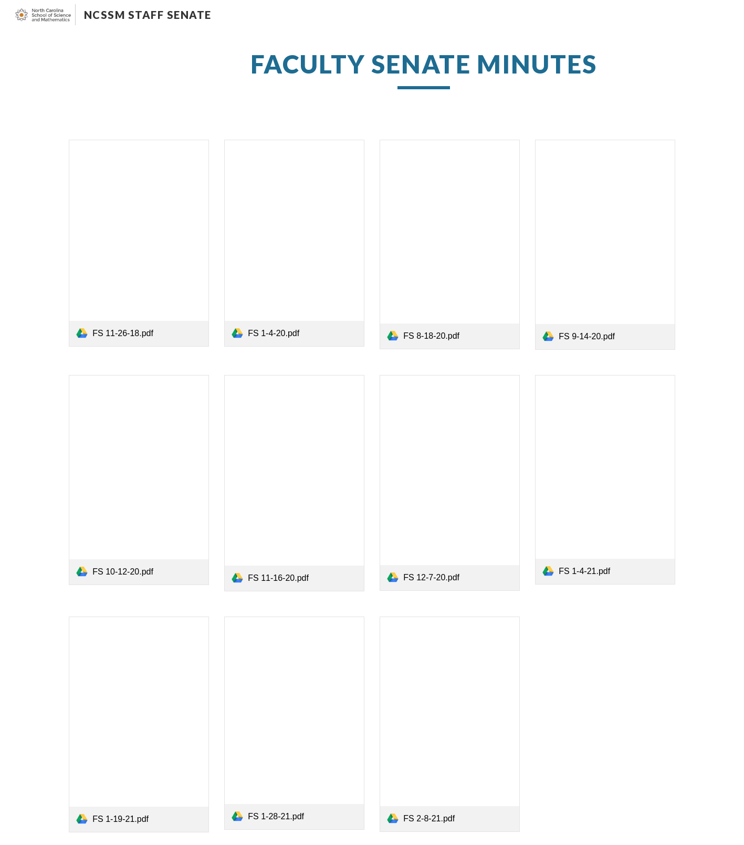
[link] (138, 243)
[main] (423, 68)
